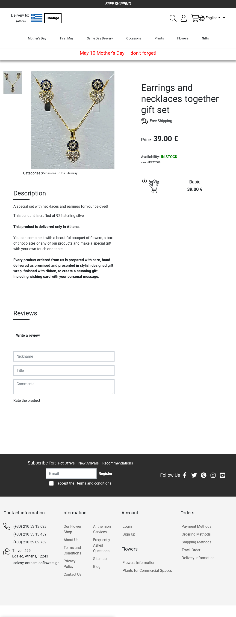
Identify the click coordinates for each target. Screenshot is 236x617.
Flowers (183, 38)
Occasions (133, 38)
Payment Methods (196, 526)
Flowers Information (139, 562)
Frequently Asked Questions (101, 545)
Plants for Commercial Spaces (147, 570)
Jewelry (72, 173)
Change (53, 18)
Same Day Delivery (100, 38)
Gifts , (62, 173)
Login (127, 526)
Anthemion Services (102, 529)
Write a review (28, 335)
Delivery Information (198, 558)
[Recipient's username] (71, 473)
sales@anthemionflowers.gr (36, 563)
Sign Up (129, 534)
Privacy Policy (70, 564)
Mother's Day (37, 38)
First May (67, 38)
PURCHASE (186, 212)
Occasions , (50, 173)
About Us (71, 540)
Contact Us (72, 574)
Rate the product (26, 400)
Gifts (205, 38)
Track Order (191, 550)
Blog (96, 566)
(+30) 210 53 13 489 (30, 534)
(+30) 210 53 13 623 (30, 526)
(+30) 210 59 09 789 (30, 542)
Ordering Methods (196, 534)
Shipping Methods (196, 542)
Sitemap (100, 559)
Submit (21, 414)
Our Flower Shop (72, 529)
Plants (159, 38)
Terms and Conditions (72, 550)
